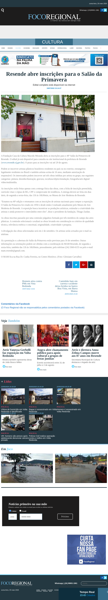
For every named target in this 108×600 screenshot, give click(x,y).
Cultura (18, 48)
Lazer (72, 48)
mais (50, 591)
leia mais (8, 367)
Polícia (95, 48)
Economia (27, 48)
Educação (36, 48)
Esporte (44, 48)
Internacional (62, 48)
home (3, 48)
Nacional (79, 48)
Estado (52, 48)
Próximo (65, 516)
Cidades (10, 48)
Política (87, 48)
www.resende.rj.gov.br (12, 162)
